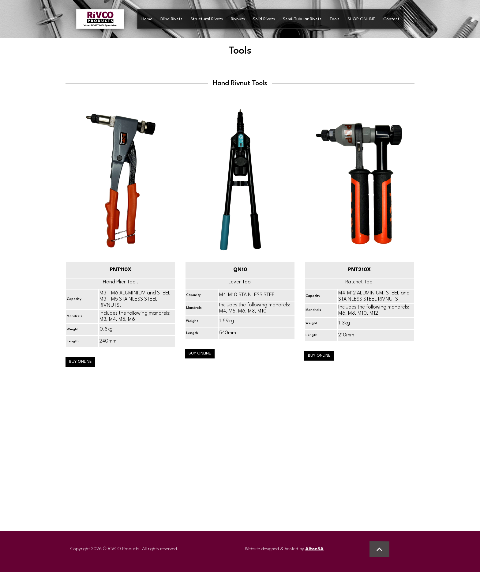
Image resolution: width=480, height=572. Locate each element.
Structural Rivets (206, 19)
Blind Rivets (171, 19)
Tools (334, 19)
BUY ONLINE (80, 362)
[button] (379, 548)
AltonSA (317, 549)
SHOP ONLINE (361, 19)
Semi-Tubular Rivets (302, 19)
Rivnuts (238, 19)
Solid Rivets (264, 19)
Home (146, 19)
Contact (391, 19)
